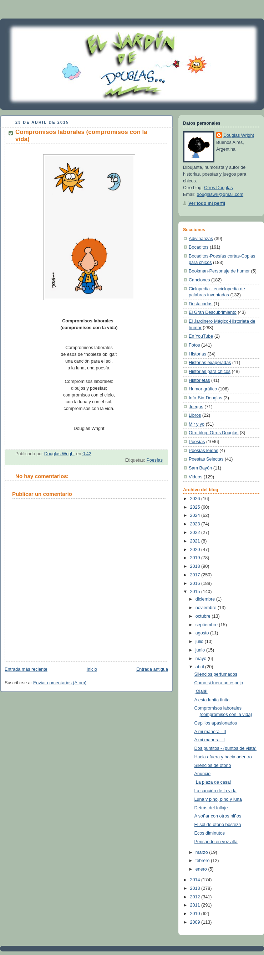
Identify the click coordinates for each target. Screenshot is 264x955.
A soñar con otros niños (218, 816)
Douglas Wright (238, 135)
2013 (196, 888)
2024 (196, 515)
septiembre (207, 624)
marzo (202, 852)
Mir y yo (196, 424)
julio (200, 641)
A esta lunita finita (212, 699)
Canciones (199, 279)
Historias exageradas (210, 362)
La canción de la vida (215, 790)
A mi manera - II (210, 731)
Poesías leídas (203, 450)
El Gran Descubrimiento (213, 312)
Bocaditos (198, 247)
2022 (196, 532)
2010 (196, 913)
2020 (196, 549)
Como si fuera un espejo (218, 682)
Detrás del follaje (211, 807)
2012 (196, 896)
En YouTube (201, 336)
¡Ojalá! (201, 691)
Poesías (154, 460)
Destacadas (201, 303)
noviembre (207, 607)
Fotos (194, 345)
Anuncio (202, 773)
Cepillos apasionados (215, 723)
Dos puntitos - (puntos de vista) (225, 748)
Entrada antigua (152, 669)
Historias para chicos (209, 371)
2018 (196, 566)
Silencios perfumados (216, 674)
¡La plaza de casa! (212, 782)
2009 (196, 922)
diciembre (206, 599)
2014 (196, 879)
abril (200, 666)
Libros (195, 415)
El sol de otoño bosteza (217, 824)
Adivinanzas (201, 238)
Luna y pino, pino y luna (218, 799)
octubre (204, 616)
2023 (196, 523)
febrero (203, 860)
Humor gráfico (203, 388)
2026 (196, 498)
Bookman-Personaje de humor (219, 271)
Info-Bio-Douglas (205, 397)
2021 (196, 541)
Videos (195, 476)
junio (201, 650)
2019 (196, 557)
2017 (196, 574)
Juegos (196, 406)
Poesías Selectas (206, 459)
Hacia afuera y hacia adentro (223, 756)
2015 (196, 591)
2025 (196, 507)
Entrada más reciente (26, 669)
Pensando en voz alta (216, 841)
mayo (202, 658)
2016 (196, 583)
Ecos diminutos (209, 833)
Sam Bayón (200, 468)
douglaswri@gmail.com (220, 194)
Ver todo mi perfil (206, 203)
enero (202, 869)
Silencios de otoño (212, 765)
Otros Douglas (218, 187)
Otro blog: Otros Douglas (213, 432)
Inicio (92, 669)
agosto (203, 632)
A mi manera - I (209, 739)
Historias (197, 354)
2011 (196, 905)
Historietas (199, 380)
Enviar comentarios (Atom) (59, 682)
